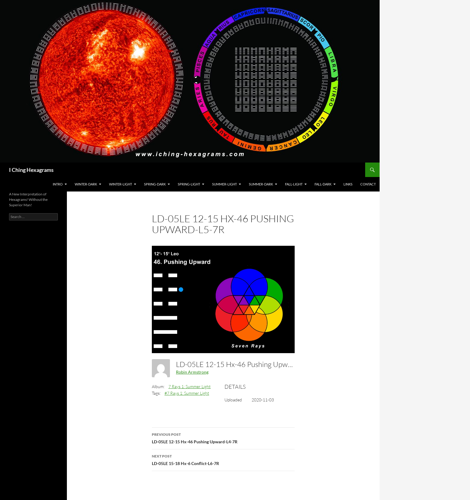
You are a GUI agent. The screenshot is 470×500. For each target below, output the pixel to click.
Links (347, 184)
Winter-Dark (86, 184)
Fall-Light (293, 184)
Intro (58, 184)
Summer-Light (224, 184)
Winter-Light (120, 184)
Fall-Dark (323, 184)
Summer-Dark (261, 184)
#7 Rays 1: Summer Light (186, 393)
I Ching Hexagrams (31, 169)
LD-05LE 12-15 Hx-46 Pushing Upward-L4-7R (223, 437)
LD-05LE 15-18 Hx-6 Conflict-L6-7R (223, 459)
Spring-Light (189, 184)
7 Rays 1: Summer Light (189, 386)
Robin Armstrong (192, 372)
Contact (368, 184)
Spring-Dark (155, 184)
